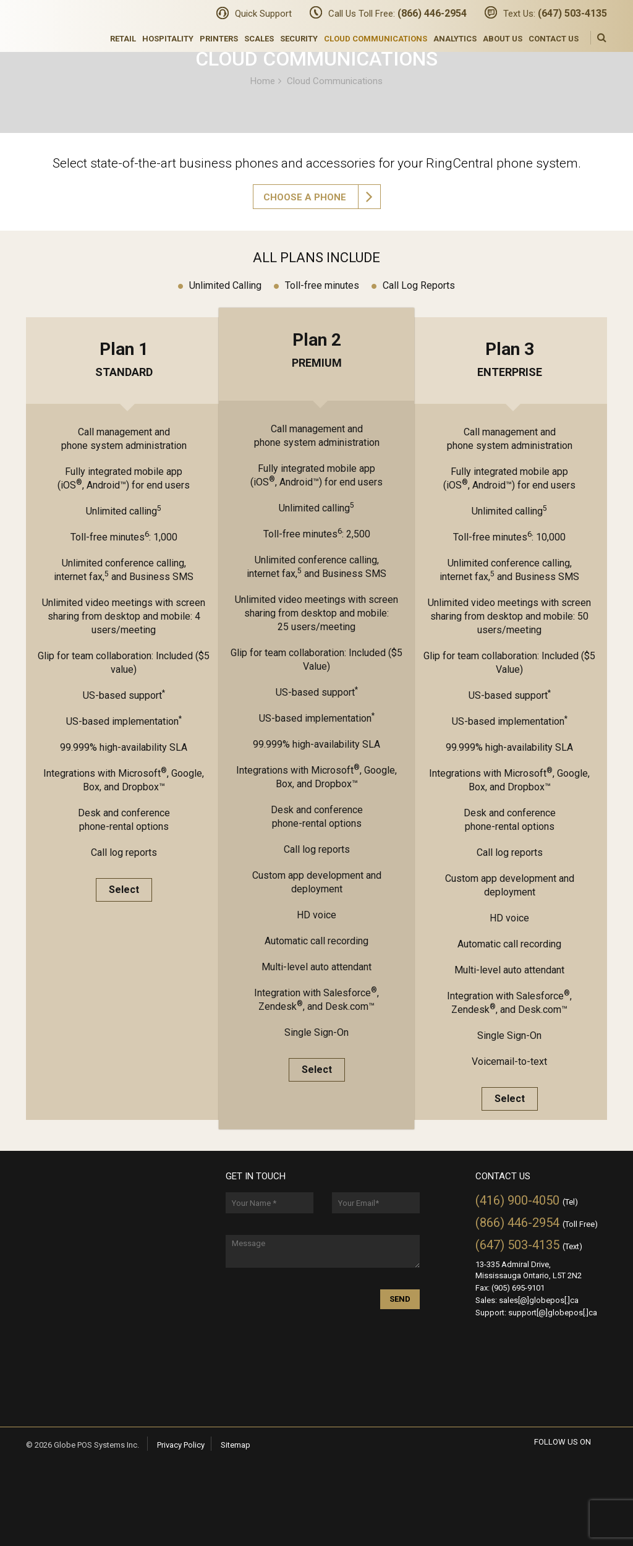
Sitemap (235, 1445)
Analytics (455, 38)
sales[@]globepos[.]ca (539, 1300)
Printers (219, 38)
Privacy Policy (181, 1445)
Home (262, 80)
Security (299, 38)
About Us (502, 38)
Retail (123, 38)
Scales (259, 38)
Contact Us (554, 38)
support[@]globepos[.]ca (552, 1312)
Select (124, 889)
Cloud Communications (375, 38)
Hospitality (167, 38)
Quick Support (263, 13)
